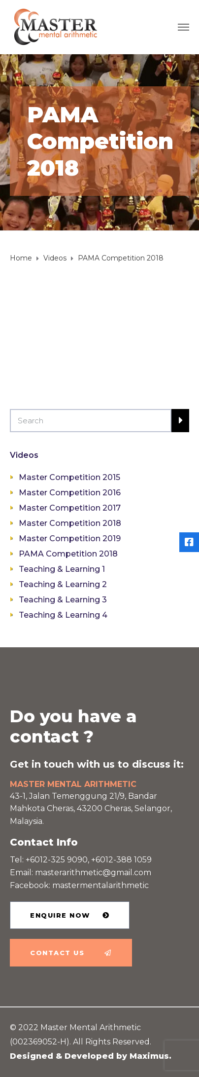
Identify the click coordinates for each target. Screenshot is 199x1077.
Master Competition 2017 (70, 508)
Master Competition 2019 (70, 538)
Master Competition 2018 (70, 523)
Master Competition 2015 (69, 477)
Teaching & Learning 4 (63, 615)
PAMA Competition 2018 (68, 553)
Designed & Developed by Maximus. (90, 1056)
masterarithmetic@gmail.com (93, 872)
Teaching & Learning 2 (63, 584)
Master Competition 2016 (70, 492)
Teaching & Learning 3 (63, 599)
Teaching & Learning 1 (62, 569)
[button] (70, 915)
